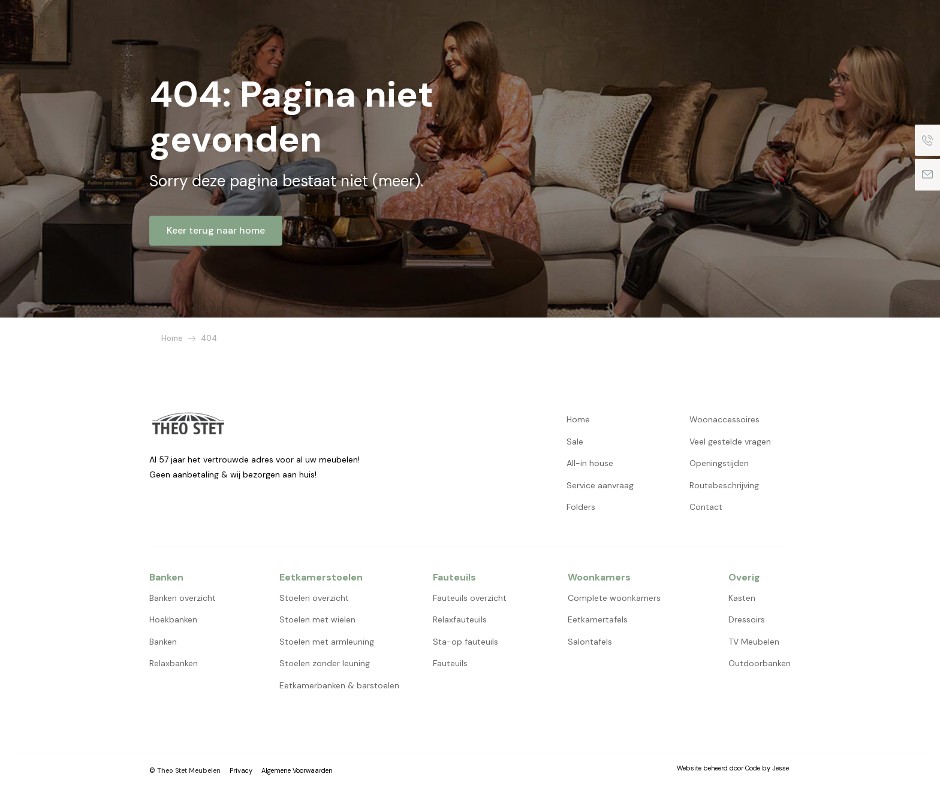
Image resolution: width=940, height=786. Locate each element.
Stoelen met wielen (317, 619)
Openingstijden (719, 463)
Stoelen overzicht (314, 597)
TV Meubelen (753, 641)
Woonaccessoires (724, 419)
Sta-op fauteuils (465, 641)
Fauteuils (450, 663)
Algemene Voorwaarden (297, 770)
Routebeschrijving (724, 485)
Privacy (241, 770)
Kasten (741, 597)
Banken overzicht (182, 597)
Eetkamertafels (598, 619)
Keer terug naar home (216, 230)
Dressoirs (746, 619)
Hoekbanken (173, 619)
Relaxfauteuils (460, 619)
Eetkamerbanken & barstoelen (339, 685)
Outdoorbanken (759, 663)
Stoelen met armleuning (326, 641)
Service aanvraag (600, 485)
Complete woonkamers (614, 597)
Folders (581, 506)
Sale (575, 441)
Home (172, 338)
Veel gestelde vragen (730, 441)
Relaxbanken (173, 663)
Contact (705, 506)
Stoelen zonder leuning (324, 663)
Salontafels (590, 641)
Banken (163, 641)
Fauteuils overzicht (470, 597)
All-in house (590, 463)
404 (209, 338)
